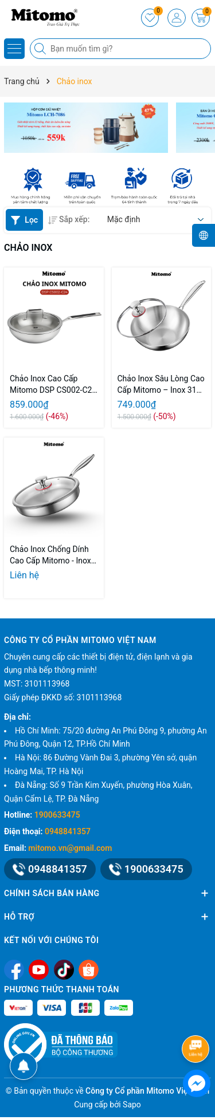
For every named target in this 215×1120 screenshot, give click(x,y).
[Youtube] (39, 969)
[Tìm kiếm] (41, 48)
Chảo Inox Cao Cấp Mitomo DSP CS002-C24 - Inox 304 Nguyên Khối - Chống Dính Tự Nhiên (53, 385)
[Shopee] (89, 969)
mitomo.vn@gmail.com (70, 848)
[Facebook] (14, 969)
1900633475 (57, 814)
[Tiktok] (64, 969)
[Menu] (14, 48)
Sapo (132, 1104)
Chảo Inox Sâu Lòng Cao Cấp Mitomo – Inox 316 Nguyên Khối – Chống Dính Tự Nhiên (161, 385)
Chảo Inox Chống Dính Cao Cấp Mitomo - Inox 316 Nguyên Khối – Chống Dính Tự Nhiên (50, 555)
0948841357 (68, 831)
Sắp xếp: (68, 219)
